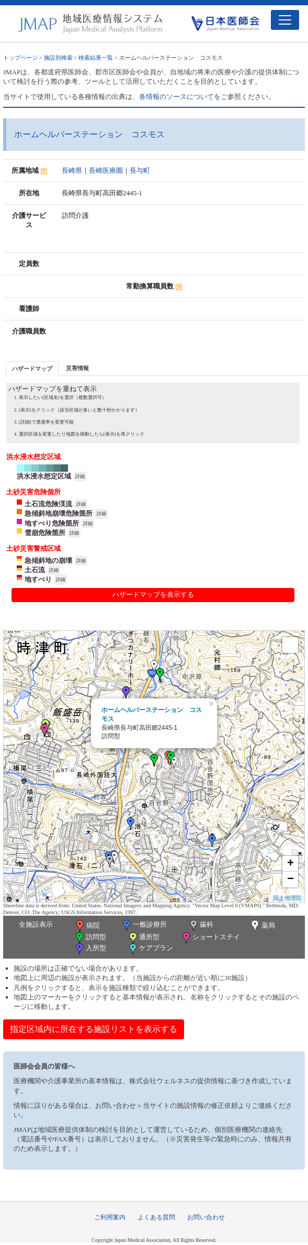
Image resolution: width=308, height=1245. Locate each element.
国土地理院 (287, 898)
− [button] (290, 879)
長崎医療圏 (106, 170)
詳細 (80, 476)
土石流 (35, 570)
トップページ (20, 57)
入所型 (90, 948)
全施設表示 (36, 924)
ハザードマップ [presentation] (32, 368)
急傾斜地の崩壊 (48, 560)
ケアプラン (150, 948)
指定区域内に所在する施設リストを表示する (93, 1029)
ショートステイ (210, 937)
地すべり (38, 579)
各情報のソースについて (176, 97)
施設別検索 (58, 57)
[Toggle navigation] (285, 19)
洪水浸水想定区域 (44, 476)
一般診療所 (144, 925)
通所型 (143, 937)
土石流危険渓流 (48, 504)
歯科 (200, 925)
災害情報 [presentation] (77, 368)
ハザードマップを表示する (153, 594)
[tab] (32, 368)
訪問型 (90, 937)
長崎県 (72, 170)
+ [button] (290, 864)
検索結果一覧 (95, 57)
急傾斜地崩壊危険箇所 (59, 513)
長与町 (140, 170)
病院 (87, 926)
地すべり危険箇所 (52, 523)
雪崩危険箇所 (45, 533)
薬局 (262, 926)
